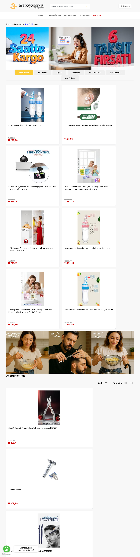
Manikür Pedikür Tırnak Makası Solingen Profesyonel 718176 (20, 358)
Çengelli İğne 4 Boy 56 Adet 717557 (118, 410)
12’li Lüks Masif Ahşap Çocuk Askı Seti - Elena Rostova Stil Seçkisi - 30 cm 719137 (68, 187)
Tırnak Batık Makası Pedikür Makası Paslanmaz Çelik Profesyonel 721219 (85, 410)
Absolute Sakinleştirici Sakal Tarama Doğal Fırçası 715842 (52, 462)
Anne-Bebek (24, 72)
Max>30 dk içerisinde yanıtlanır (114, 545)
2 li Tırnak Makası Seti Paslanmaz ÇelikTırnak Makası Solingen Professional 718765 (20, 410)
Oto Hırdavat (94, 72)
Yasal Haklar (32, 530)
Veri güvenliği (33, 523)
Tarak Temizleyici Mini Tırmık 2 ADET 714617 (119, 462)
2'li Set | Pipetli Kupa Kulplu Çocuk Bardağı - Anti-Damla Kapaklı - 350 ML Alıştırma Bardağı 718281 (25, 187)
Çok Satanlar (115, 72)
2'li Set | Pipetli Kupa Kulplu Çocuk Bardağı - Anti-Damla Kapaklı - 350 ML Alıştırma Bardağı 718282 (25, 249)
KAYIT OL (130, 525)
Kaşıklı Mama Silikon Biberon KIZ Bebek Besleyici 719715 (112, 187)
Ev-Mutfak (42, 72)
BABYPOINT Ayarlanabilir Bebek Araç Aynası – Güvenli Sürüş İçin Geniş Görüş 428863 (113, 126)
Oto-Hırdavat (84, 15)
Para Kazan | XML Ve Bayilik (13, 525)
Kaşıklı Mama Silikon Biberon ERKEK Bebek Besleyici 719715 (69, 249)
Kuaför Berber (70, 15)
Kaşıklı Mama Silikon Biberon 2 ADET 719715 (25, 125)
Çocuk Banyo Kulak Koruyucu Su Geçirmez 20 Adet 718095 (69, 126)
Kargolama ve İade (13, 530)
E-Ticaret (116, 554)
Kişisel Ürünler (55, 15)
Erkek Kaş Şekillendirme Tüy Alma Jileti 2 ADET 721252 (85, 358)
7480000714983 (14, 461)
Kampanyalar (11, 533)
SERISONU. (97, 15)
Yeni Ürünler (70, 78)
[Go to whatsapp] (6, 549)
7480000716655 (47, 357)
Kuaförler (76, 72)
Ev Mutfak (42, 15)
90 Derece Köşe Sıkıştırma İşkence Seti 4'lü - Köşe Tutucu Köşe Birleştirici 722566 (86, 462)
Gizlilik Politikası (34, 527)
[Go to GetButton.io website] (6, 554)
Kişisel (59, 72)
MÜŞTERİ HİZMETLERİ (14, 537)
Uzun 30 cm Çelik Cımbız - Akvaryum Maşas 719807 (51, 410)
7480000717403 (113, 357)
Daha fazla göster (70, 494)
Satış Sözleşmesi (34, 534)
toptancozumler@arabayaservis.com (114, 539)
